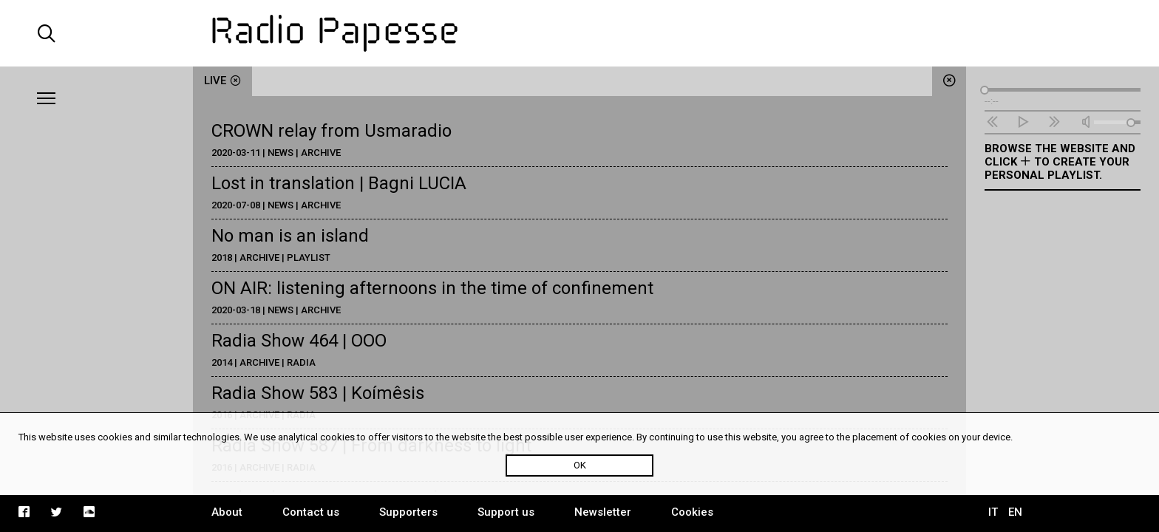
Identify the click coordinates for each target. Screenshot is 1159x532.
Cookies (692, 512)
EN (1015, 512)
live (222, 80)
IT (993, 512)
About (226, 512)
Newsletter (602, 512)
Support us (505, 512)
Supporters (408, 512)
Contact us (310, 512)
